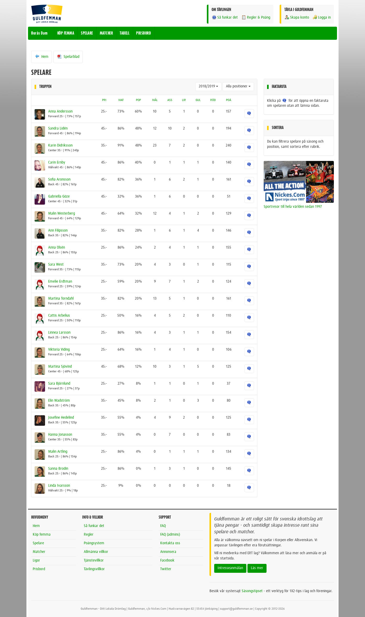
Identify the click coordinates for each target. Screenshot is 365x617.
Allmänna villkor (96, 552)
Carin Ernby (56, 162)
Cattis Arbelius (59, 315)
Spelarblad (68, 56)
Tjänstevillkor (94, 560)
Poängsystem (94, 543)
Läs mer (257, 568)
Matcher (39, 552)
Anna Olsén (56, 247)
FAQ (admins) (170, 534)
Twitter (165, 569)
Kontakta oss (170, 543)
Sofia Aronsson (59, 179)
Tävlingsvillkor (94, 569)
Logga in (321, 17)
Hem (41, 56)
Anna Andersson (60, 111)
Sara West (56, 264)
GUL (198, 100)
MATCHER (106, 33)
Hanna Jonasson (60, 434)
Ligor (36, 560)
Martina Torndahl (61, 298)
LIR (184, 100)
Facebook (167, 560)
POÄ (228, 100)
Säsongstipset (252, 591)
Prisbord (39, 569)
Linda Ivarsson (59, 485)
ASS (169, 100)
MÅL (155, 100)
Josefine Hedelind (61, 417)
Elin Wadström (59, 400)
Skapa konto (296, 17)
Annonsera (168, 552)
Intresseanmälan (230, 568)
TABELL (124, 33)
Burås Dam (39, 33)
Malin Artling (57, 451)
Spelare (38, 543)
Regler (88, 534)
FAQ (163, 526)
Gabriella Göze (59, 196)
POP (138, 100)
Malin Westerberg (61, 213)
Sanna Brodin (58, 468)
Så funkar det (225, 17)
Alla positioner (238, 86)
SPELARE (87, 33)
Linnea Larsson (59, 332)
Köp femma (42, 534)
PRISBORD (143, 33)
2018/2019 (208, 86)
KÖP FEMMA (65, 33)
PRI (104, 100)
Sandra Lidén (58, 128)
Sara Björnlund (59, 383)
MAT (121, 100)
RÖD (213, 100)
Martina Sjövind (60, 366)
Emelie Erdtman (60, 281)
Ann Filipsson (58, 230)
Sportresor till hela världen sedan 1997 (293, 207)
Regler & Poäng (255, 17)
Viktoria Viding (59, 349)
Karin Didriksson (60, 145)
